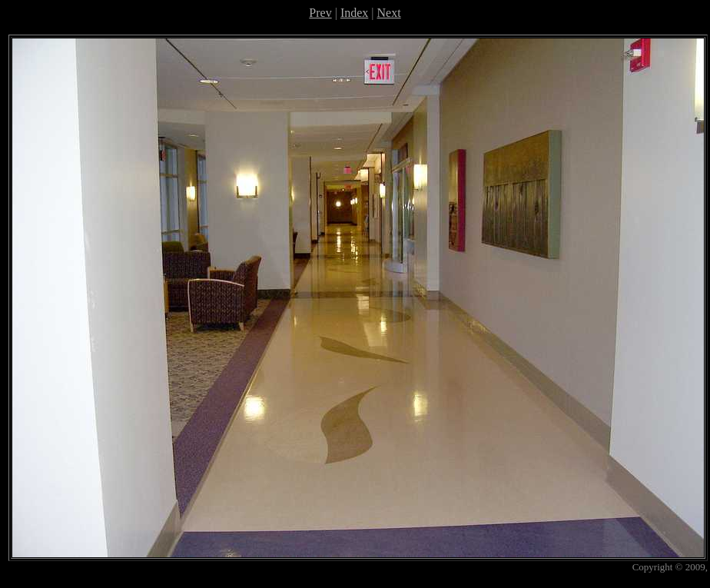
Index (354, 12)
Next (389, 12)
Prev (320, 12)
